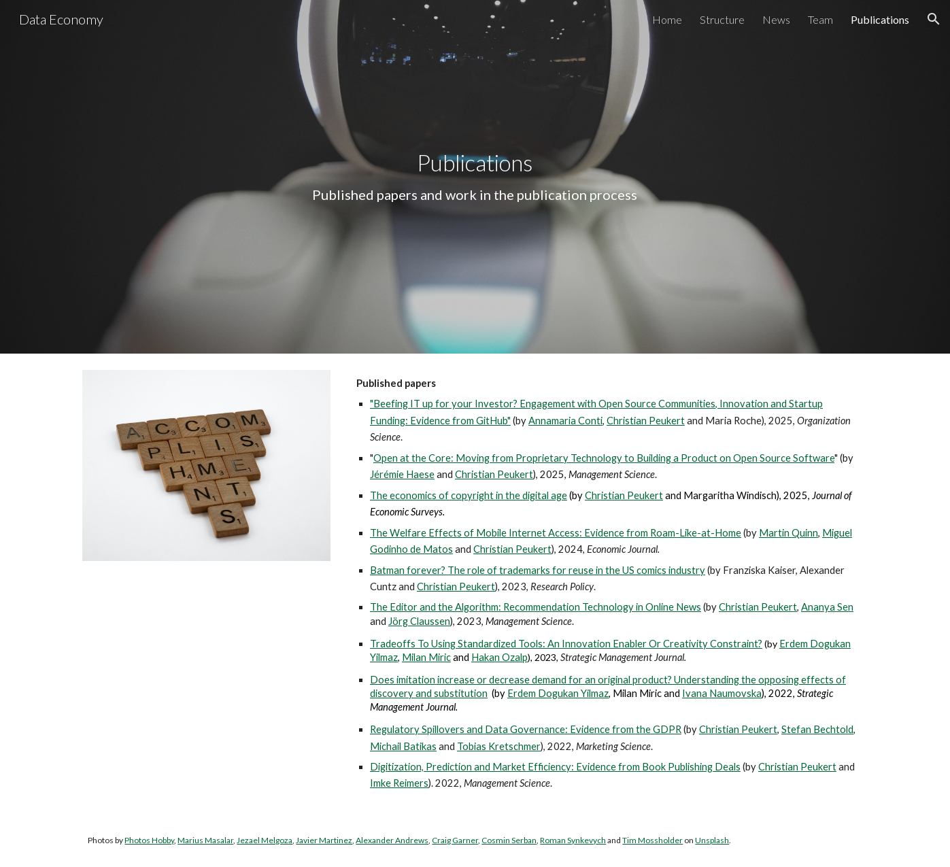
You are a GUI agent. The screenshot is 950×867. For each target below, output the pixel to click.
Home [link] (667, 19)
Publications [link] (880, 19)
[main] (475, 177)
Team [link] (820, 19)
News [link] (776, 19)
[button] (933, 19)
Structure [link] (722, 19)
